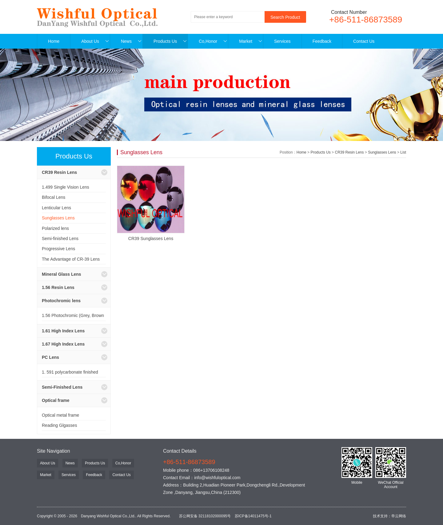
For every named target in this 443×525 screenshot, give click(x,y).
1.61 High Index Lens (63, 330)
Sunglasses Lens (58, 217)
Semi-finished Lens (60, 238)
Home (53, 41)
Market (250, 41)
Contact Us (363, 41)
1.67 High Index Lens (63, 344)
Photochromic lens (61, 300)
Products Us (170, 41)
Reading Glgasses (59, 425)
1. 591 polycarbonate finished (70, 372)
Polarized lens (55, 228)
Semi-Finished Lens (62, 387)
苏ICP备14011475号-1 (253, 516)
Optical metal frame (60, 415)
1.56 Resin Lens (58, 287)
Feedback (322, 41)
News (131, 41)
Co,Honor (213, 41)
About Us (95, 41)
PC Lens (50, 357)
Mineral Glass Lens (61, 274)
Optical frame (55, 400)
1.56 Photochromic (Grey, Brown (73, 315)
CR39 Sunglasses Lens (150, 238)
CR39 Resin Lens (59, 172)
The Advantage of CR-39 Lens (71, 259)
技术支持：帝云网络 (389, 516)
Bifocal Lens (53, 197)
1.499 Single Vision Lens (65, 187)
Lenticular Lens (56, 207)
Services (282, 41)
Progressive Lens (58, 248)
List (403, 152)
